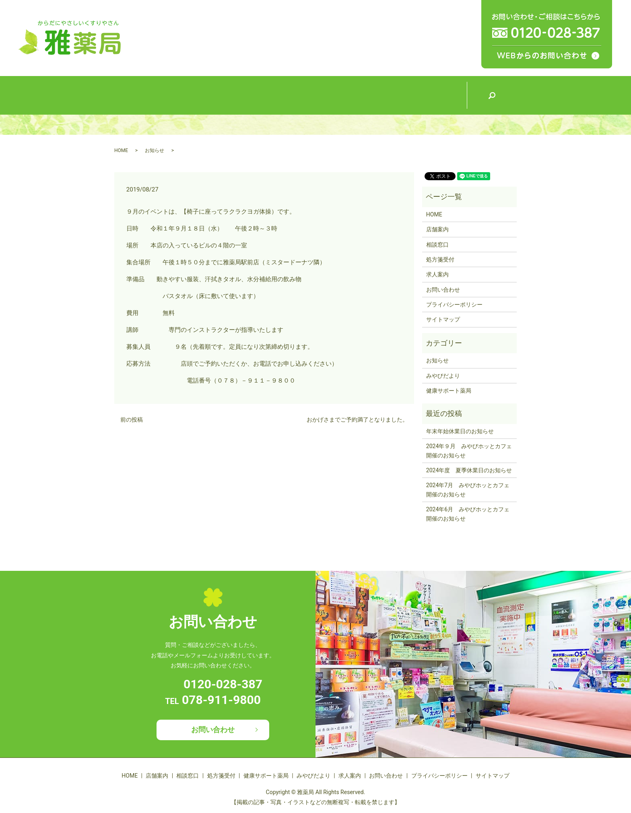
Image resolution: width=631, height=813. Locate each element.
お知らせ (154, 150)
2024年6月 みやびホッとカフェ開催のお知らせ (467, 513)
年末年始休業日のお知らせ (460, 431)
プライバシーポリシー (454, 304)
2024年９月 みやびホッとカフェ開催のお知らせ (469, 450)
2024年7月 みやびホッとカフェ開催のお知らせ (467, 489)
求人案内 (441, 95)
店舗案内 (190, 95)
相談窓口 (240, 95)
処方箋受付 (290, 95)
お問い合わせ (443, 289)
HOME (139, 95)
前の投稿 (131, 419)
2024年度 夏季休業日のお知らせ (469, 470)
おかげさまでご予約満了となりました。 (357, 419)
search (492, 95)
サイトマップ (443, 319)
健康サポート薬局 (341, 94)
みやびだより (391, 95)
